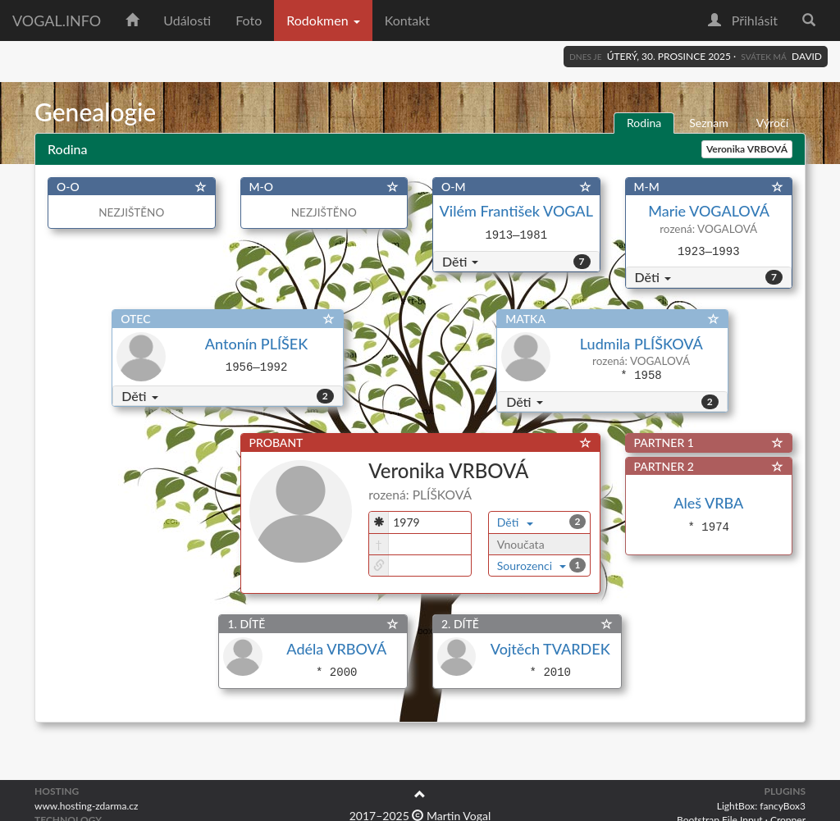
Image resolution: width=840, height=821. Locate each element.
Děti (460, 261)
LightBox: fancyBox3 (761, 806)
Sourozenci (532, 565)
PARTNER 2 (664, 466)
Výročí (772, 123)
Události (187, 20)
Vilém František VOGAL (516, 211)
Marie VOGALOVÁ (708, 211)
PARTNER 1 (664, 442)
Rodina (644, 123)
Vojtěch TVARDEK (550, 649)
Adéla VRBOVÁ (336, 649)
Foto (248, 20)
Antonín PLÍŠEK (256, 344)
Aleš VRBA (708, 503)
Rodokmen (322, 20)
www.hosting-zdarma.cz (86, 806)
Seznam (708, 123)
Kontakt (407, 20)
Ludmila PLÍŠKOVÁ (641, 344)
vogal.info (56, 20)
